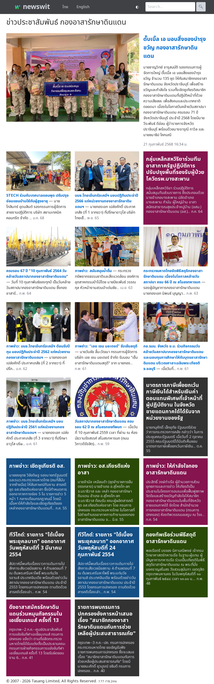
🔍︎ (201, 7)
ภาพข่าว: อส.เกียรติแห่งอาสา (104, 469)
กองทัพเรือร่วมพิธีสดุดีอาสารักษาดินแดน (171, 538)
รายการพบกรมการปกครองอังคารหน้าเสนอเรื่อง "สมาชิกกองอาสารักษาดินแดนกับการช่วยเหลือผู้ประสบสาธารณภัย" (107, 620)
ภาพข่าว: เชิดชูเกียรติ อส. (37, 466)
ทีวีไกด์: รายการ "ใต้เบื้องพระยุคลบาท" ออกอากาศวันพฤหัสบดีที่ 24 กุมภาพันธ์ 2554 (106, 545)
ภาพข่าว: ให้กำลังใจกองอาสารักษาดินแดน (172, 469)
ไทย (65, 7)
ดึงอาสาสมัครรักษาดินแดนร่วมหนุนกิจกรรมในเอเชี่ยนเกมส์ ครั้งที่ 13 (35, 613)
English (82, 7)
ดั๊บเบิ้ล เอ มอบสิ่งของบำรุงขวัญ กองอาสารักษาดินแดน (174, 47)
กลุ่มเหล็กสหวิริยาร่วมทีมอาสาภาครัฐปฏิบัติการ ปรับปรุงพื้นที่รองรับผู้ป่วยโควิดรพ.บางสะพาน (175, 169)
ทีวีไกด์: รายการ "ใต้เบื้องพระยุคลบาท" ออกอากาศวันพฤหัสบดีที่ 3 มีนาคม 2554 (37, 545)
